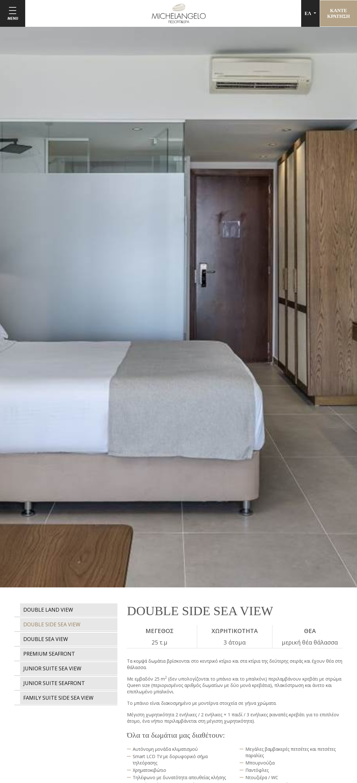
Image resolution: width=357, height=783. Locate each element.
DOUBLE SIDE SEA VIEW (51, 624)
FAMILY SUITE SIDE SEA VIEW (58, 697)
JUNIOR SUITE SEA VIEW (52, 668)
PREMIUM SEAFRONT (49, 653)
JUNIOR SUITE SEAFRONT (54, 683)
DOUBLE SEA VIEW (45, 639)
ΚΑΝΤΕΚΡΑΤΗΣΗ (338, 13)
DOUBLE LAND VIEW (48, 609)
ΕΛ (308, 13)
